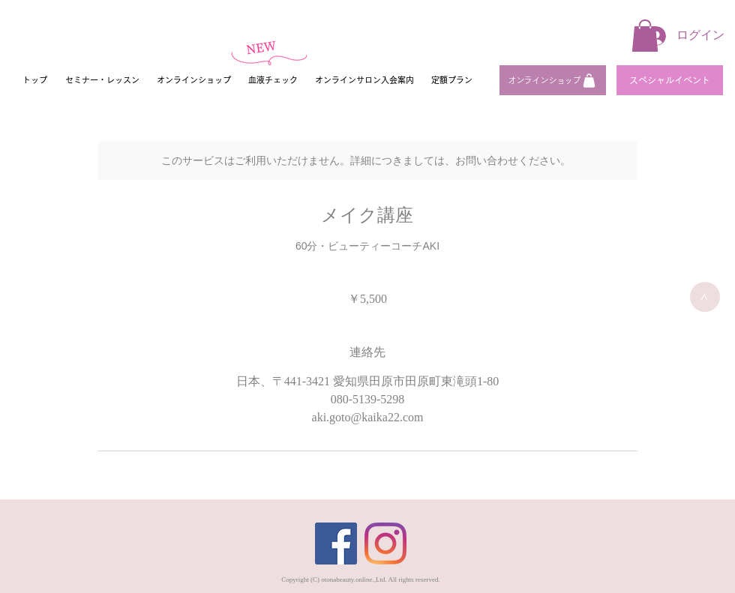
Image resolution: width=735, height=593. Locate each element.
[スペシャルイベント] (669, 80)
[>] (705, 297)
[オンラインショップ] (553, 80)
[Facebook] (336, 544)
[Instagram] (385, 544)
